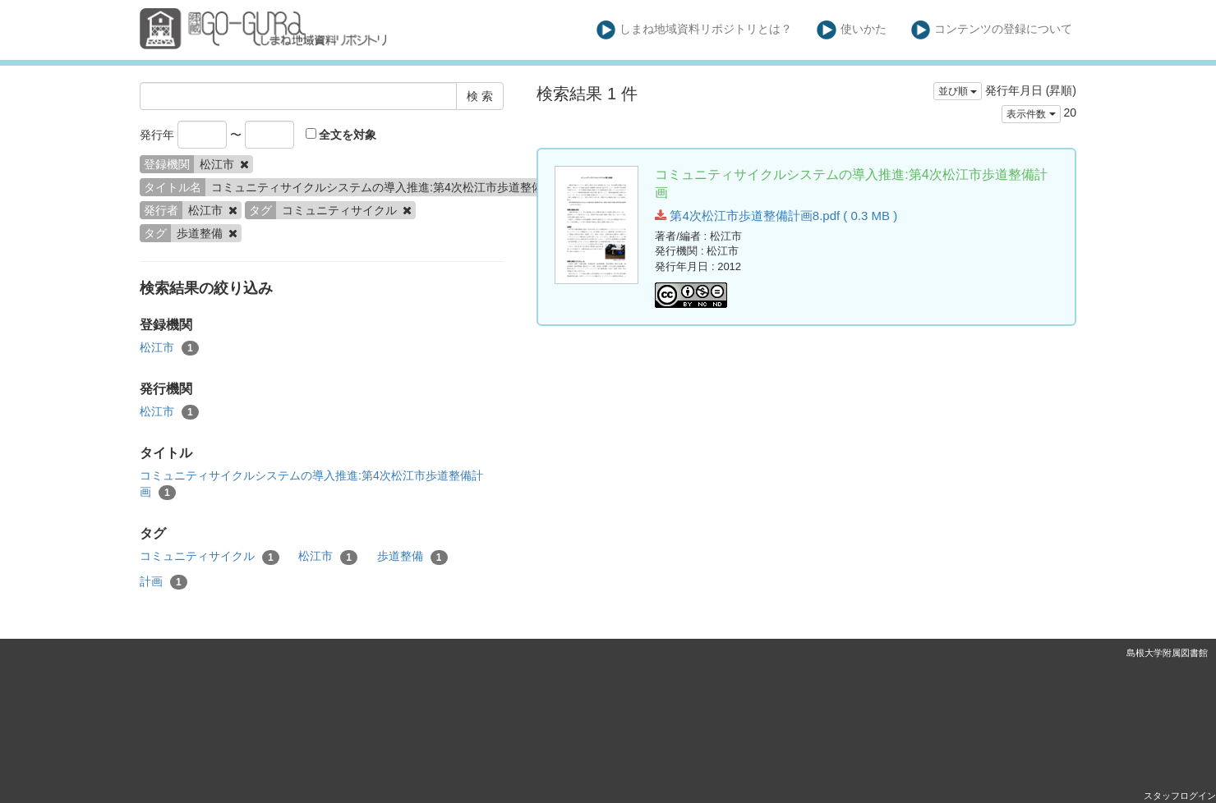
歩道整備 (412, 556)
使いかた (852, 30)
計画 (163, 582)
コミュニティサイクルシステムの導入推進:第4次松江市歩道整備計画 (311, 484)
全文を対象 (341, 134)
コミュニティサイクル (209, 556)
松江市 (169, 348)
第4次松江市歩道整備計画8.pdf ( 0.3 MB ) (776, 216)
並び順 (957, 91)
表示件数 (1030, 114)
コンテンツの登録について (992, 30)
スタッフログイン (1180, 796)
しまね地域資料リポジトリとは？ (694, 30)
